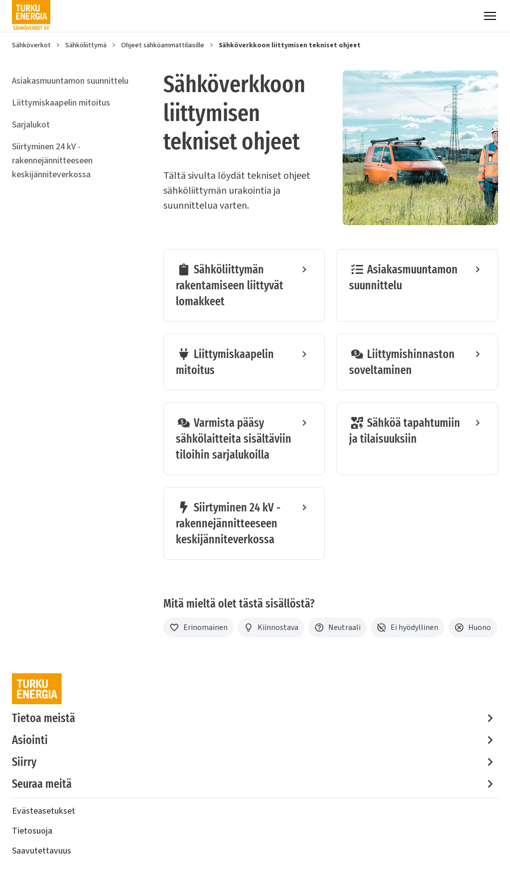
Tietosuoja (32, 831)
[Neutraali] (337, 627)
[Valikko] (490, 16)
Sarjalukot (31, 125)
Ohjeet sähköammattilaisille (162, 45)
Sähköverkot (31, 45)
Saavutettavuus (41, 851)
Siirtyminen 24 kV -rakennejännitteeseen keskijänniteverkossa (52, 160)
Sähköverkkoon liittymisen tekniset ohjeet (290, 45)
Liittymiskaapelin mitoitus (61, 103)
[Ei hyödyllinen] (407, 627)
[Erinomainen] (198, 627)
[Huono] (472, 627)
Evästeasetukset (43, 811)
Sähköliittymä (86, 45)
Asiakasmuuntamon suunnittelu (70, 81)
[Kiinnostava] (271, 627)
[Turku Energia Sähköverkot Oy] (31, 16)
